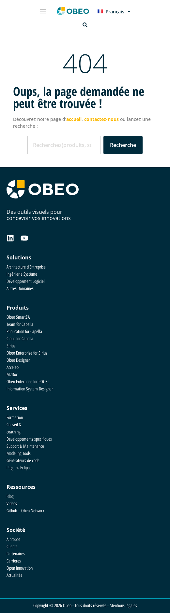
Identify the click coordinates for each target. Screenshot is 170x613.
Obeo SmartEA (18, 317)
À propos (13, 539)
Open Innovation (20, 568)
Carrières (14, 561)
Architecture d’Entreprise (26, 267)
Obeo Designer (18, 360)
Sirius (11, 346)
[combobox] (64, 145)
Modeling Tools (19, 453)
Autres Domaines (20, 288)
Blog (10, 496)
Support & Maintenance (25, 446)
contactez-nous (101, 119)
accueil (74, 119)
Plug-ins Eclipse (19, 468)
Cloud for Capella (20, 339)
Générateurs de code (23, 460)
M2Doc (12, 374)
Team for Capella (20, 324)
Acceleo (13, 367)
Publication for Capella (24, 331)
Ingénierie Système (22, 274)
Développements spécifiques (29, 439)
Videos (12, 503)
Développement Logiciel (26, 281)
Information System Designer (30, 389)
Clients (12, 546)
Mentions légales (123, 605)
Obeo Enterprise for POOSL (28, 382)
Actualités (14, 575)
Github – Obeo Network (25, 511)
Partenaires (16, 554)
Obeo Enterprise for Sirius (27, 353)
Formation (15, 417)
